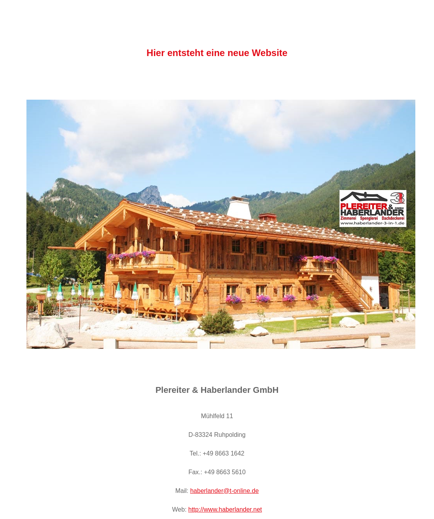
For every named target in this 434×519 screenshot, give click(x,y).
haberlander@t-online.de (224, 490)
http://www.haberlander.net (225, 509)
